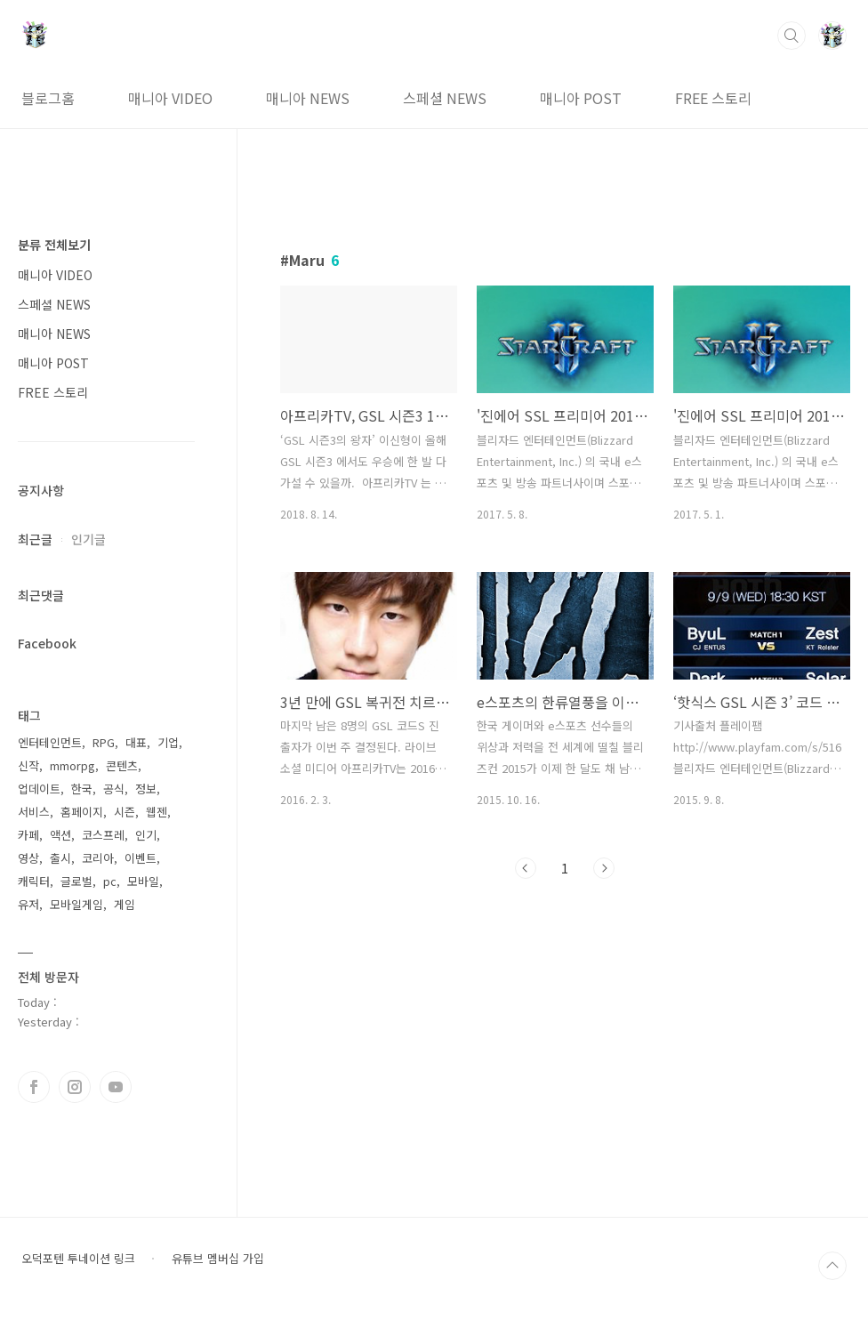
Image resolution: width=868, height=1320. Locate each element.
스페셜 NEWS (444, 98)
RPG (103, 742)
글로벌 (76, 881)
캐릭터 (34, 881)
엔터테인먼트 (50, 742)
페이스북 (34, 1087)
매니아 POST (581, 98)
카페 (28, 834)
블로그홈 (48, 98)
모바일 (143, 881)
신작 (28, 765)
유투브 (116, 1087)
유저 (28, 904)
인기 (146, 834)
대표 (136, 742)
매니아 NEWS (308, 98)
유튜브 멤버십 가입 (218, 1259)
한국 (81, 788)
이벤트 (141, 857)
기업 (168, 742)
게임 (124, 904)
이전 (525, 868)
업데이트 (39, 788)
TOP (832, 1266)
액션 (60, 834)
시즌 (124, 811)
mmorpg (72, 765)
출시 (60, 857)
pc (110, 881)
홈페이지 (81, 811)
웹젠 (156, 811)
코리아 (98, 857)
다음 (604, 868)
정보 (146, 788)
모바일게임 (76, 904)
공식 (114, 788)
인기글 (88, 539)
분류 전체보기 (54, 245)
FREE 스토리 (713, 98)
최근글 (35, 539)
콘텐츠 (122, 765)
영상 (28, 857)
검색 (791, 35)
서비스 (34, 811)
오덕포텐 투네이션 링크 (78, 1259)
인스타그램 (75, 1087)
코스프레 (103, 834)
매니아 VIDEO (170, 98)
